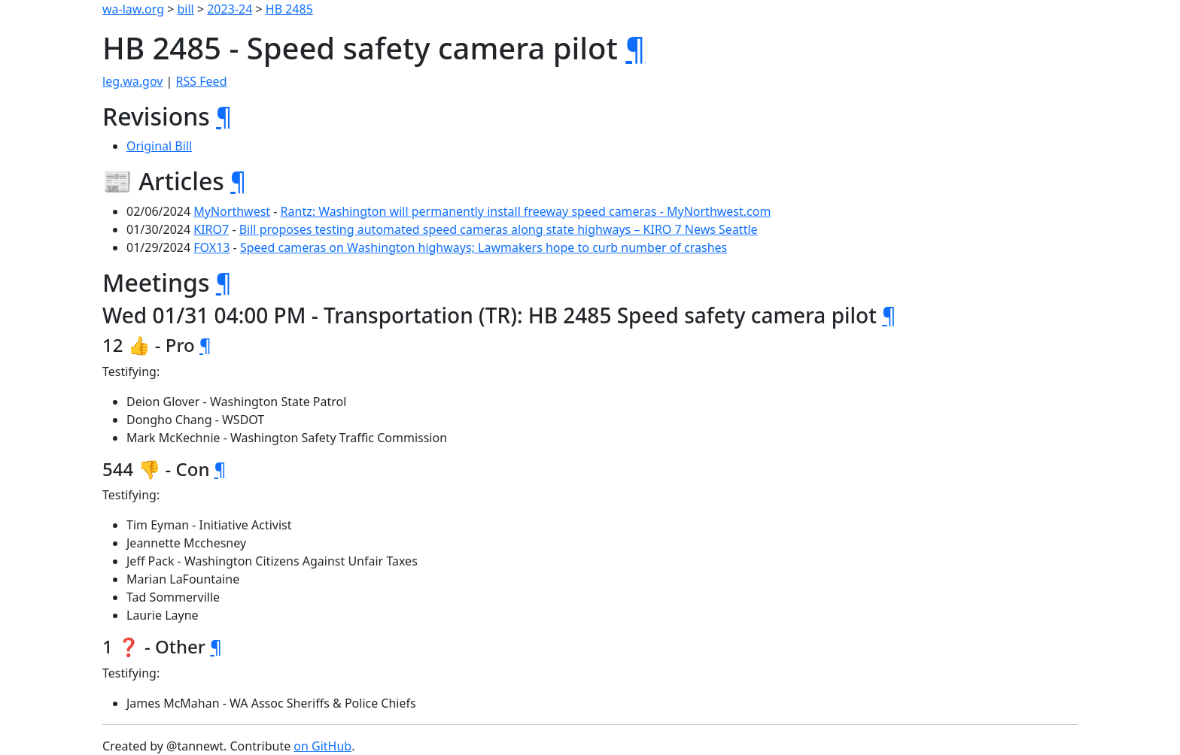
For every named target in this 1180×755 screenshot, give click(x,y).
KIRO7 (211, 229)
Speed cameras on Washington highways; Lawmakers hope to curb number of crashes (483, 247)
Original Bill (159, 146)
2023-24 (229, 9)
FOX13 (211, 247)
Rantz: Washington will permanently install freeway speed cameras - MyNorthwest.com (526, 211)
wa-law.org (133, 9)
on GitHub (322, 746)
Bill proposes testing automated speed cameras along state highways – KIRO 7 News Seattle (498, 229)
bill (186, 9)
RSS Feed (201, 81)
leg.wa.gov (132, 81)
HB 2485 (289, 9)
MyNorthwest (231, 211)
